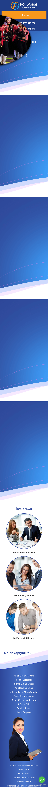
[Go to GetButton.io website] (42, 784)
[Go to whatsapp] (42, 779)
